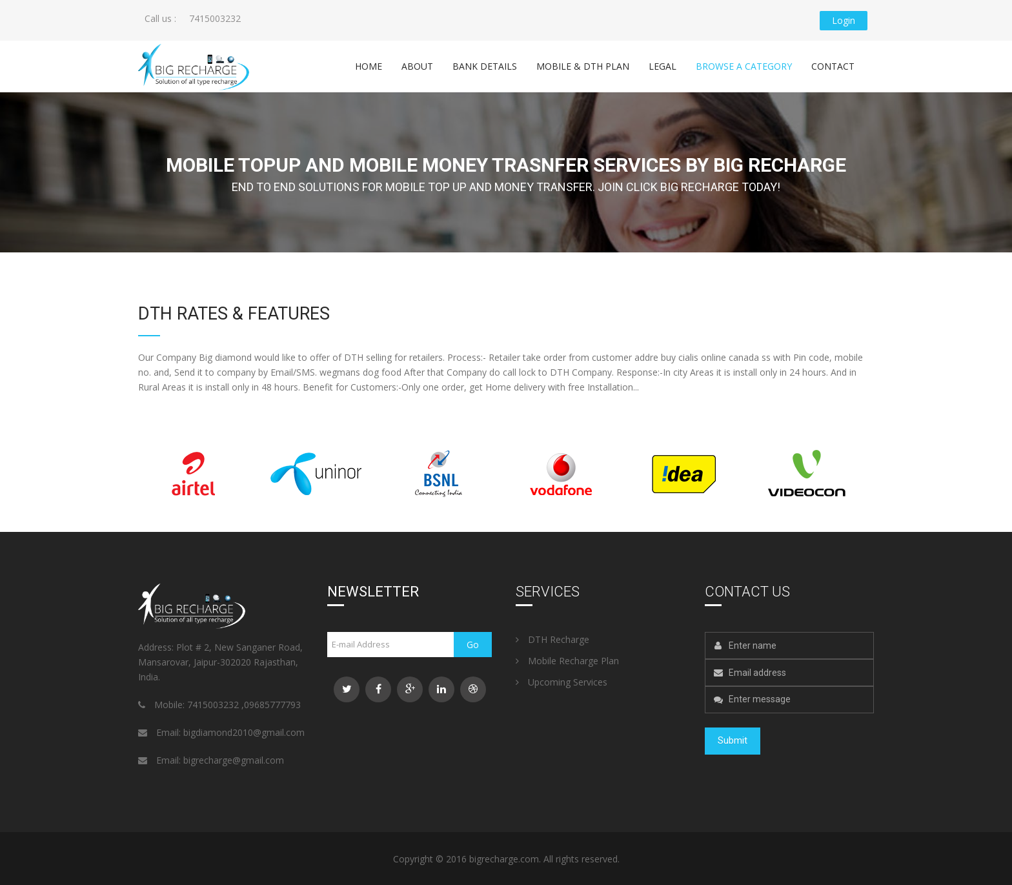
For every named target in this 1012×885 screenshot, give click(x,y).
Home (368, 65)
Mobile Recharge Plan (567, 660)
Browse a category (744, 65)
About (417, 65)
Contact (833, 65)
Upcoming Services (561, 681)
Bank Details (484, 65)
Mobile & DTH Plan (582, 65)
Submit (732, 740)
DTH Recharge (552, 639)
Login (843, 20)
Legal (662, 65)
